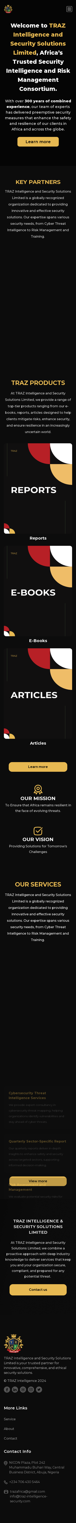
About (9, 1429)
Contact (10, 1438)
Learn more (38, 141)
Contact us (38, 1290)
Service (10, 1419)
